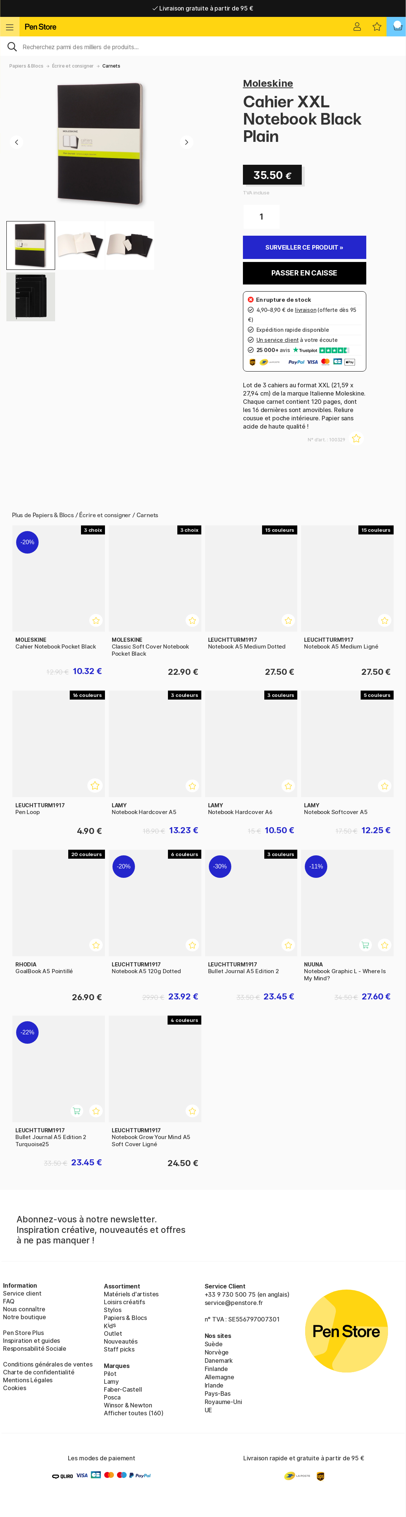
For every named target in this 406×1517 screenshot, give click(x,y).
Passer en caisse (304, 273)
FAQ (8, 1301)
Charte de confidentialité (39, 1372)
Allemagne (219, 1377)
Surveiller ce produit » (304, 247)
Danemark (219, 1360)
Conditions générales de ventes (48, 1364)
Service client (22, 1293)
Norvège (217, 1352)
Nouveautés (121, 1341)
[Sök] (203, 46)
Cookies (14, 1388)
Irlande (214, 1385)
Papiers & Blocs (26, 66)
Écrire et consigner (73, 66)
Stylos (112, 1310)
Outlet (113, 1333)
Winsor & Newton (128, 1405)
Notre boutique (24, 1317)
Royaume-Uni (223, 1402)
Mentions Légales (27, 1380)
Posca (112, 1397)
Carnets (111, 66)
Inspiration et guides (31, 1340)
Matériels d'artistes (131, 1294)
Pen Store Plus (23, 1332)
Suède (214, 1344)
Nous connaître (24, 1309)
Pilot (110, 1373)
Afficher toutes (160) (133, 1413)
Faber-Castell (123, 1389)
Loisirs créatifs (124, 1302)
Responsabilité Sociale (34, 1348)
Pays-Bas (218, 1393)
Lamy (111, 1381)
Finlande (216, 1369)
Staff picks (119, 1349)
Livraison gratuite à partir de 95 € (203, 8)
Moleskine (268, 83)
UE (209, 1410)
